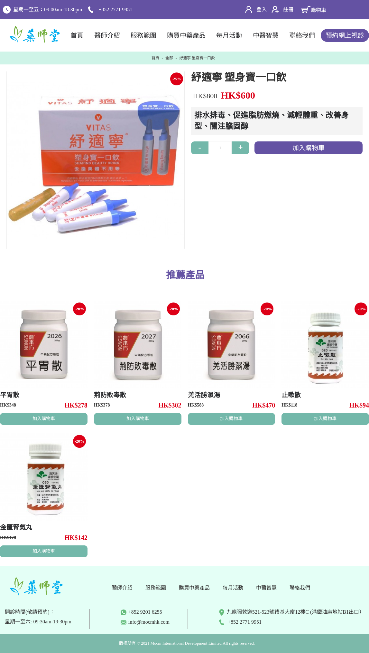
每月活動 (233, 588)
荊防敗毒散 (110, 395)
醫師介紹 (122, 588)
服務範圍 (155, 588)
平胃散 (9, 395)
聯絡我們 (300, 588)
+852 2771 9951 (240, 622)
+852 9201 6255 (141, 612)
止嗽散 (291, 395)
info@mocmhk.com (149, 622)
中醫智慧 (266, 588)
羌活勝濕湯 (204, 395)
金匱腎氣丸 (16, 527)
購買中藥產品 (194, 588)
